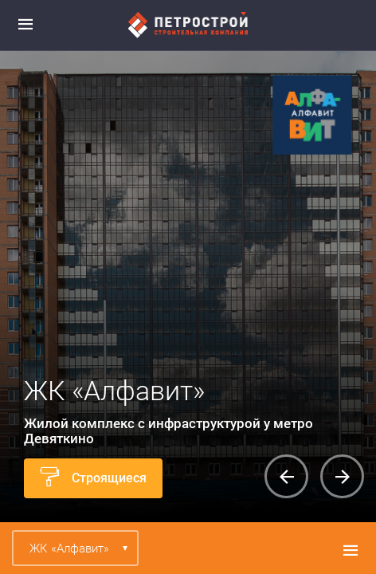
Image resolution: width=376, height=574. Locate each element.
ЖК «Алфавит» (69, 548)
